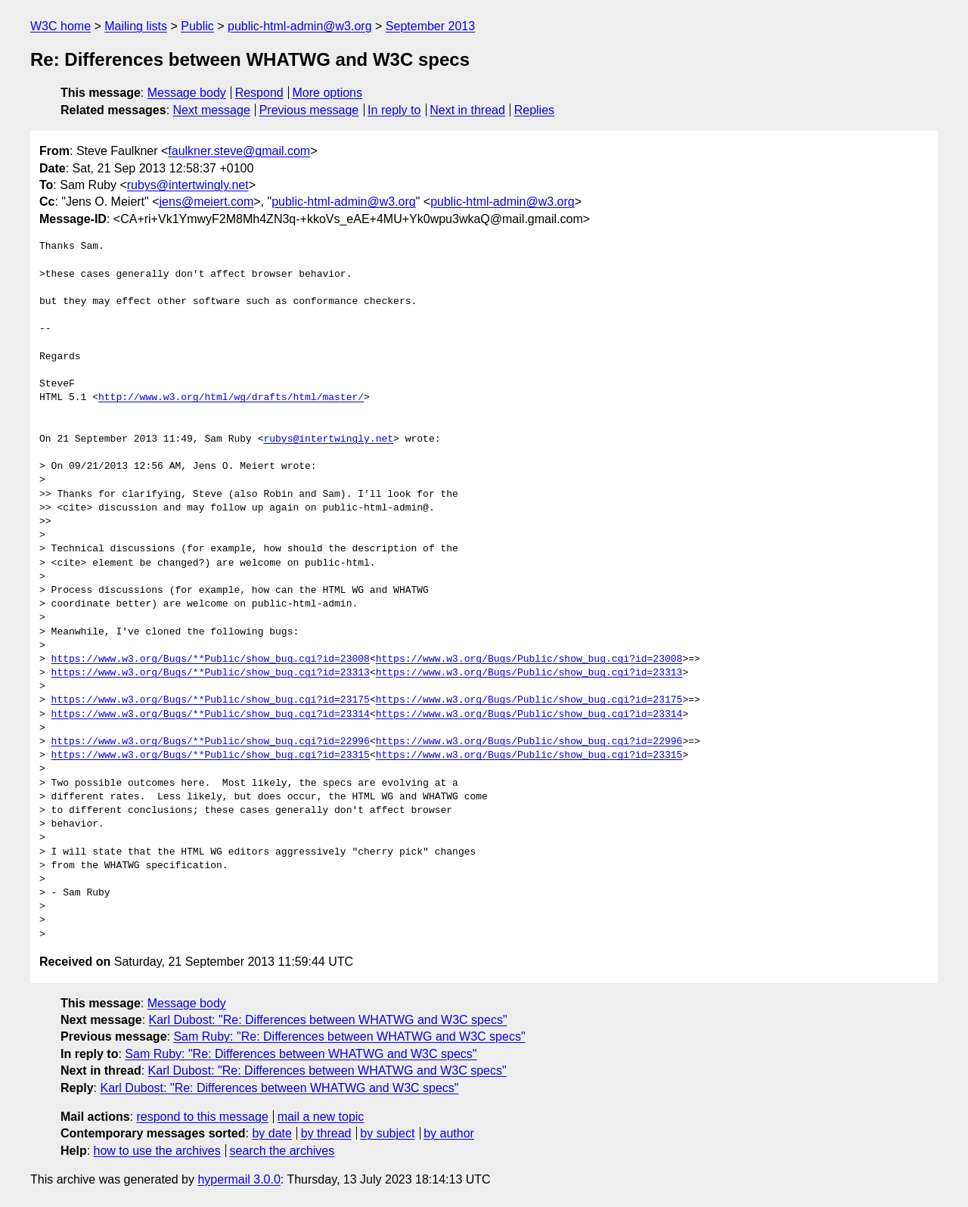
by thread (326, 1133)
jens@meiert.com (207, 201)
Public (197, 26)
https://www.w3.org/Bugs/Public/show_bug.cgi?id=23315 (529, 755)
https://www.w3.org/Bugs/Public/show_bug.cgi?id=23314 (529, 714)
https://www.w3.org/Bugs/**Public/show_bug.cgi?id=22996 (210, 742)
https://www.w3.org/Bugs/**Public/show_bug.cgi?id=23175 (210, 700)
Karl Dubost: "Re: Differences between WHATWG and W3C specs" (328, 1019)
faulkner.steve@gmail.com (239, 150)
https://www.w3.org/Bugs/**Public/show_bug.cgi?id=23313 (210, 673)
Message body (186, 92)
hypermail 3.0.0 (238, 1179)
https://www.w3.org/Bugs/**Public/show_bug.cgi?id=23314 (210, 714)
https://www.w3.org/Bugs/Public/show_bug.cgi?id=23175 (529, 700)
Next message (211, 110)
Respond (259, 92)
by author (449, 1133)
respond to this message (202, 1116)
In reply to (394, 110)
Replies (534, 110)
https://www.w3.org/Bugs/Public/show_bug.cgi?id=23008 (529, 659)
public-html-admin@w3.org (300, 26)
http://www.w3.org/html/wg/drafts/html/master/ (231, 398)
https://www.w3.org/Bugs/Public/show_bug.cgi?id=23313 (529, 673)
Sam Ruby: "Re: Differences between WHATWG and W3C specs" (349, 1036)
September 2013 (430, 26)
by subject (387, 1133)
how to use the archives (157, 1150)
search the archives (282, 1150)
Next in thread (467, 110)
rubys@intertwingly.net (188, 184)
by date (271, 1133)
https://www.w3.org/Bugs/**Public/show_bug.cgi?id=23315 (210, 755)
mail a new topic (321, 1116)
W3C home (60, 26)
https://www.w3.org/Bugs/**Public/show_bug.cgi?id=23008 (210, 659)
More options (328, 92)
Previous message (309, 110)
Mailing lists (135, 26)
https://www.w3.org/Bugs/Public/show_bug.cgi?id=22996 (529, 742)
